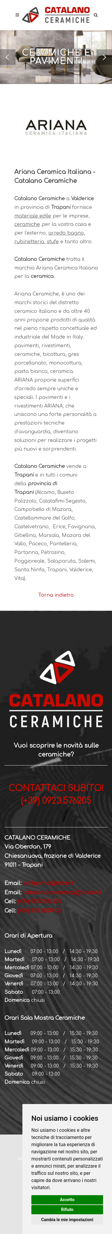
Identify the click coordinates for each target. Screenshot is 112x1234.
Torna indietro (56, 595)
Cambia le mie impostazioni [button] (67, 1219)
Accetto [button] (67, 1199)
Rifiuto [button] (67, 1209)
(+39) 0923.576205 (40, 901)
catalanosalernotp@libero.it (62, 892)
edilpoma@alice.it (48, 883)
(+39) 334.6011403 (38, 911)
